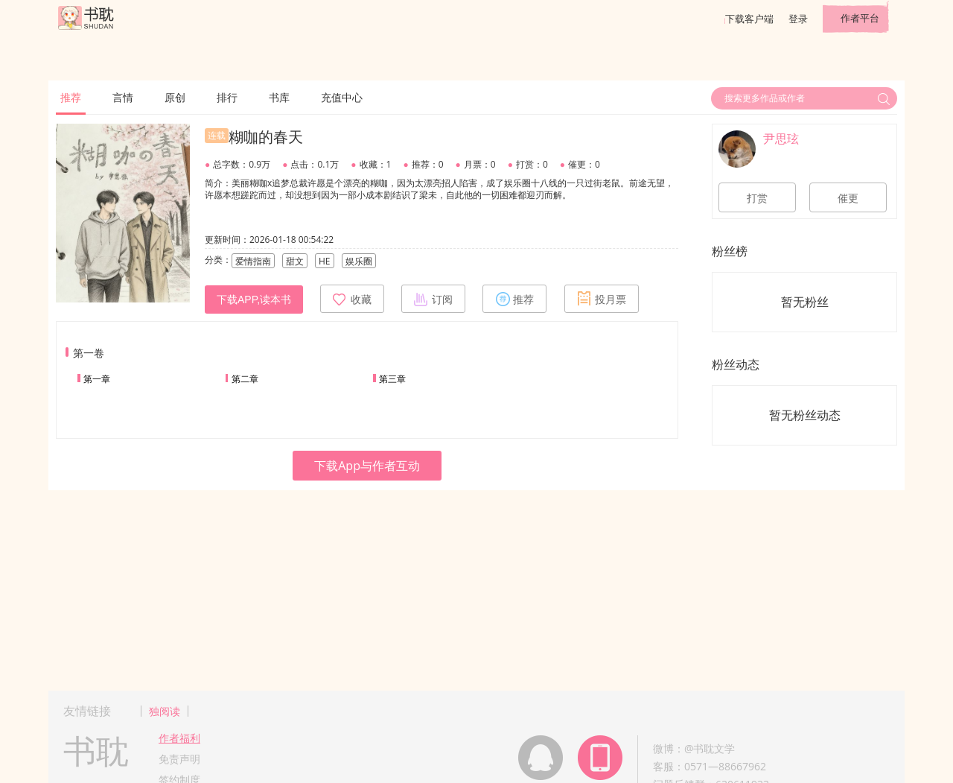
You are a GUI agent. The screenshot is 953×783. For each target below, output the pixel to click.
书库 (279, 97)
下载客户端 (749, 18)
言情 (122, 97)
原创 (175, 97)
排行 (227, 97)
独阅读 (164, 711)
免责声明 (179, 759)
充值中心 (342, 97)
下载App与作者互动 (367, 465)
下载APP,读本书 (254, 299)
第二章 (245, 379)
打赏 (757, 198)
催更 (848, 198)
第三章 (392, 379)
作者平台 (860, 18)
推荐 (70, 97)
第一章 (96, 379)
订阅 (433, 298)
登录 (798, 18)
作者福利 (179, 738)
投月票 (601, 298)
